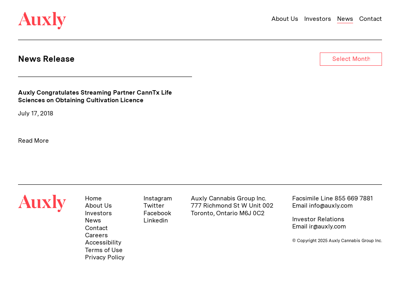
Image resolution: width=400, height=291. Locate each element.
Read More (33, 140)
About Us (284, 18)
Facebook (157, 213)
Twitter (153, 205)
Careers (96, 235)
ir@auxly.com (327, 226)
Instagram (157, 198)
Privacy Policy (105, 257)
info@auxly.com (331, 205)
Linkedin (155, 220)
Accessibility (103, 242)
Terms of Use (104, 250)
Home (93, 198)
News (345, 18)
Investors (317, 18)
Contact (370, 18)
